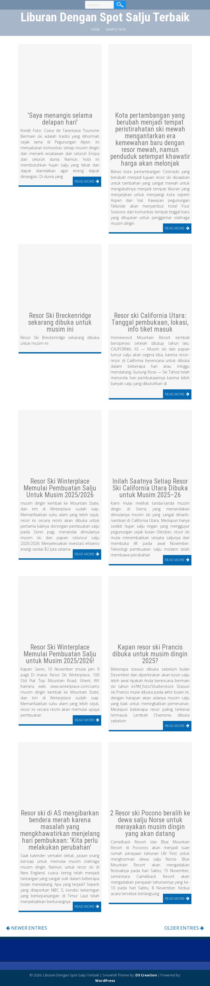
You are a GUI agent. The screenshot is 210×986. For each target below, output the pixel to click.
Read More (84, 181)
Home (95, 29)
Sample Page (116, 29)
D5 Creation (146, 975)
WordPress (105, 980)
